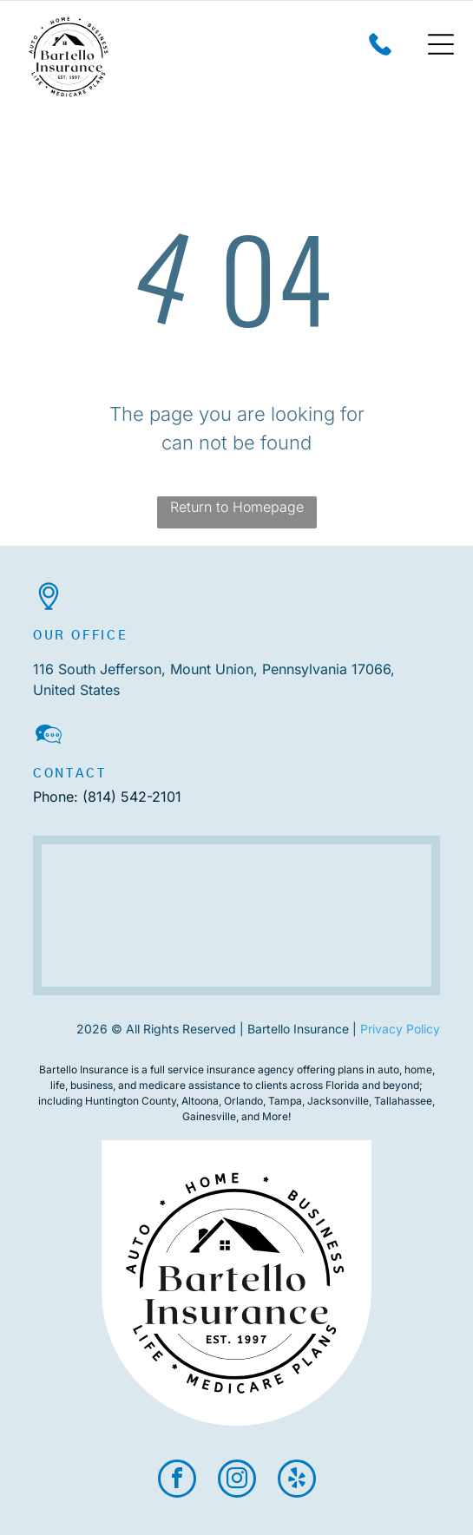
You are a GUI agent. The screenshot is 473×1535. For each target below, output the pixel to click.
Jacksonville (338, 1100)
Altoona (200, 1100)
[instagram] (237, 1481)
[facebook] (177, 1481)
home (418, 1069)
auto (388, 1069)
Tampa (285, 1100)
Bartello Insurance (83, 1069)
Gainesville (209, 1116)
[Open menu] (441, 44)
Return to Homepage (237, 506)
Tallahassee (403, 1100)
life (57, 1085)
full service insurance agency (222, 1069)
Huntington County (130, 1100)
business (91, 1085)
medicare (162, 1085)
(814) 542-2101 (131, 796)
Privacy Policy (400, 1028)
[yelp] (297, 1481)
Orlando (243, 1100)
